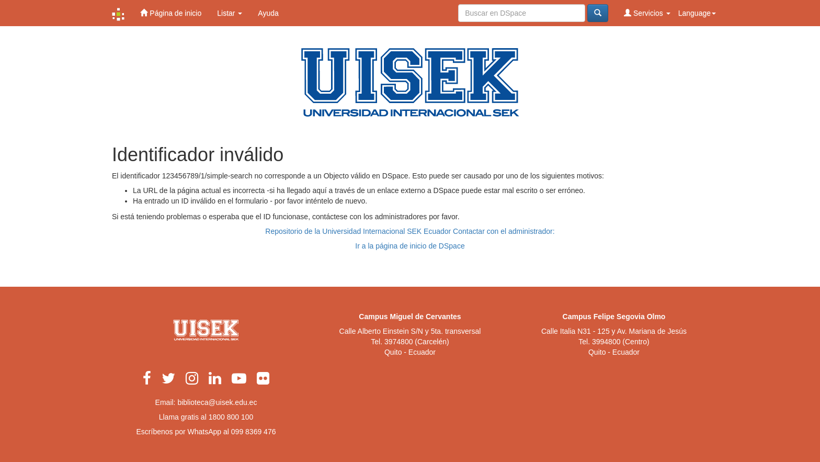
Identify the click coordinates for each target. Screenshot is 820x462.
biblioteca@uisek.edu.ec (217, 402)
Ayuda (268, 13)
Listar (229, 13)
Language (697, 13)
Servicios (647, 12)
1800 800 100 (231, 417)
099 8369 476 (253, 431)
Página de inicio (170, 12)
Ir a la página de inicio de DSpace (409, 246)
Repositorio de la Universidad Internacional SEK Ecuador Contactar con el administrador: (409, 231)
